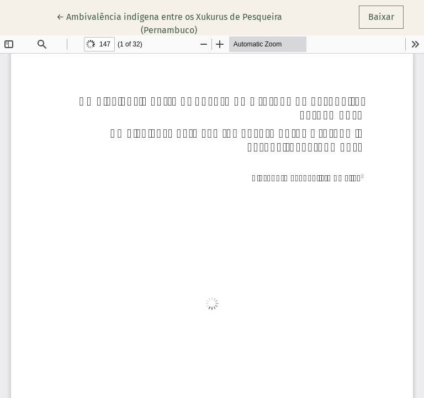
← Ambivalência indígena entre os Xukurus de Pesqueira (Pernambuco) (169, 22)
